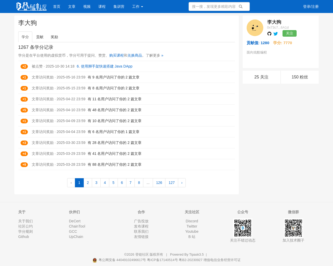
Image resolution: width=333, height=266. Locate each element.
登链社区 (142, 254)
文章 (71, 6)
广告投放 (141, 221)
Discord (192, 221)
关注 (289, 33)
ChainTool (77, 226)
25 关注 (261, 77)
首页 (56, 6)
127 (172, 183)
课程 (102, 6)
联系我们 (141, 231)
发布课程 (141, 226)
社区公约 (25, 226)
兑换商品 (134, 55)
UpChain (76, 237)
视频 (87, 6)
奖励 (54, 37)
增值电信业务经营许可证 (222, 260)
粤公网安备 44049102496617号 (119, 260)
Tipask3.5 (196, 254)
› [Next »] (182, 183)
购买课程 (116, 55)
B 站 (191, 237)
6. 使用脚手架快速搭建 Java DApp (104, 66)
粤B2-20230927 (190, 260)
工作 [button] (137, 6)
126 (159, 183)
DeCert (74, 221)
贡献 (39, 37)
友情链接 (141, 237)
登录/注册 (311, 6)
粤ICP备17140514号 (162, 260)
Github (23, 237)
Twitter (192, 226)
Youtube (191, 231)
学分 (25, 37)
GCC (73, 231)
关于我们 (25, 221)
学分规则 (25, 231)
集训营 (118, 6)
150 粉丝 (300, 77)
